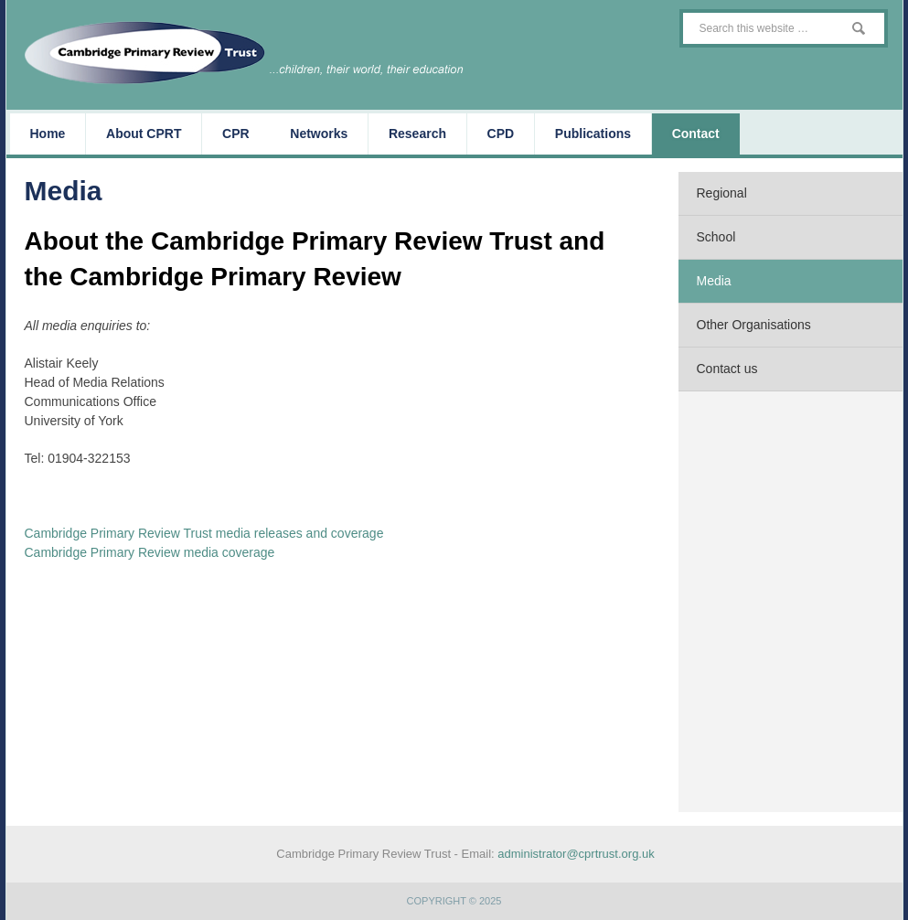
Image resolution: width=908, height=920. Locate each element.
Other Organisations (754, 324)
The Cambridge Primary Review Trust (253, 52)
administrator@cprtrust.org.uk (575, 854)
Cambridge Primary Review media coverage (150, 552)
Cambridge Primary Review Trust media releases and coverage (204, 533)
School (716, 237)
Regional (722, 193)
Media (714, 280)
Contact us (727, 368)
